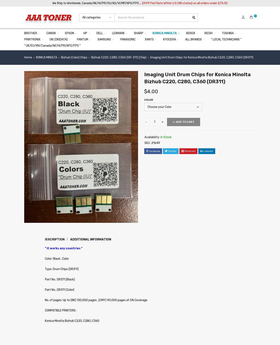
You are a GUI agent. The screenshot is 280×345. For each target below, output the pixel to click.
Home (28, 57)
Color (148, 99)
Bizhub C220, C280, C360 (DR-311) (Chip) (118, 57)
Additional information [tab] (92, 239)
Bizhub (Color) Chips (74, 57)
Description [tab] (55, 239)
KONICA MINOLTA (46, 57)
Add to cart (186, 121)
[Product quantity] (154, 122)
